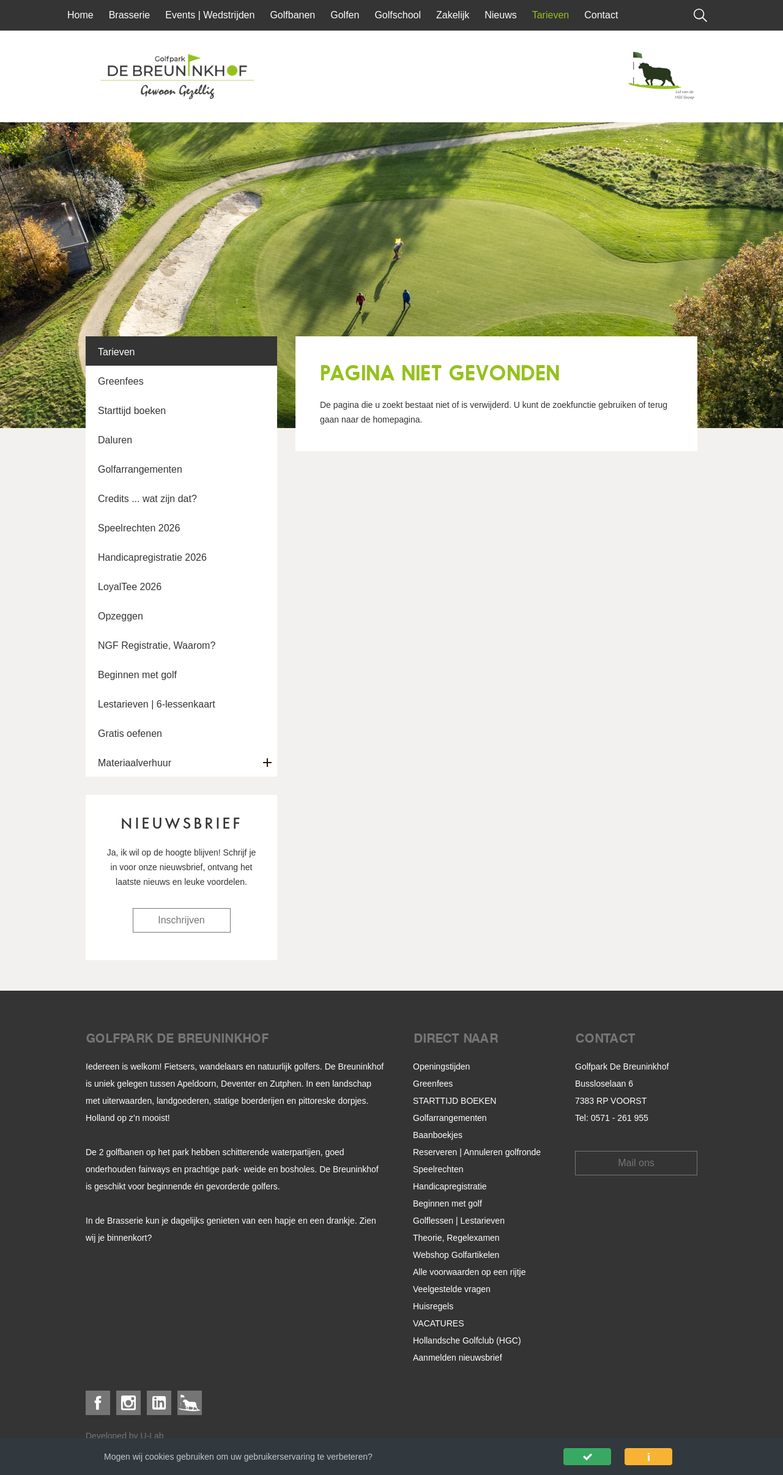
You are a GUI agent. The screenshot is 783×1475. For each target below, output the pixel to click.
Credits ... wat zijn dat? (147, 499)
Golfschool (397, 15)
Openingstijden (441, 1066)
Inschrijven (181, 920)
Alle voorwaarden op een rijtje (469, 1272)
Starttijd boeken (132, 410)
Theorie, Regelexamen (456, 1238)
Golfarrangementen (140, 469)
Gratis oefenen (130, 733)
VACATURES (438, 1323)
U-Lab (152, 1436)
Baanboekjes (437, 1135)
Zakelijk (452, 15)
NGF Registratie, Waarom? (156, 645)
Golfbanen (292, 15)
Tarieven (550, 15)
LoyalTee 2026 (129, 587)
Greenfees (121, 381)
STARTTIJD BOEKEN (454, 1101)
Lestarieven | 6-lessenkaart (156, 704)
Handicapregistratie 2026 (152, 557)
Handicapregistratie (450, 1186)
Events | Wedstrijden (209, 15)
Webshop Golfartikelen (456, 1255)
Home (80, 15)
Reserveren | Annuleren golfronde (477, 1152)
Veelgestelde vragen (452, 1289)
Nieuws (500, 15)
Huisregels (433, 1306)
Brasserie (129, 15)
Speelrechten (438, 1169)
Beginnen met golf (137, 675)
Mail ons (636, 1163)
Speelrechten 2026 (139, 528)
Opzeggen (120, 616)
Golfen (344, 15)
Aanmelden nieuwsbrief (457, 1357)
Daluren (115, 440)
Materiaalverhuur (134, 763)
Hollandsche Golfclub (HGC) (467, 1340)
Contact (601, 15)
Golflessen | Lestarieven (459, 1220)
